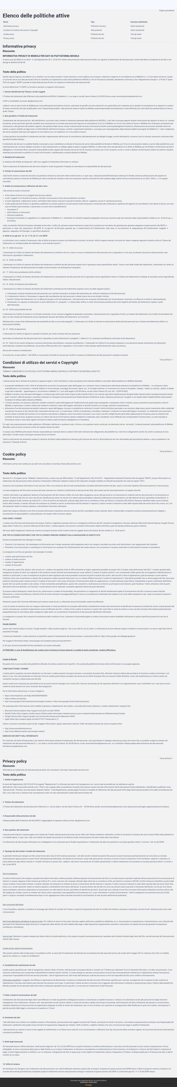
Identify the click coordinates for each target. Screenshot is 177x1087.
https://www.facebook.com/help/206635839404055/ (26, 696)
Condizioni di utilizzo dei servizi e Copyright (20, 30)
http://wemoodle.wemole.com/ (47, 411)
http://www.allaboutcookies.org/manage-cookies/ (25, 731)
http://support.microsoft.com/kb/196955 (43, 711)
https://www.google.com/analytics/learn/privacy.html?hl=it (47, 641)
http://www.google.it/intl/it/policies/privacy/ (71, 701)
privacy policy (122, 741)
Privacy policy (8, 38)
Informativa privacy (11, 26)
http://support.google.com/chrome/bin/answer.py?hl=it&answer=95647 (46, 716)
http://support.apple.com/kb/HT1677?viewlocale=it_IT (37, 719)
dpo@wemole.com (19, 746)
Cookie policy (8, 34)
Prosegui (88, 1085)
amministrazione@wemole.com (98, 743)
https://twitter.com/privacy (15, 699)
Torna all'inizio (166, 360)
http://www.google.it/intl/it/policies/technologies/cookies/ (28, 701)
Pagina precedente (166, 10)
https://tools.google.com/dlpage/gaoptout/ (118, 636)
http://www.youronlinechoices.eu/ (18, 728)
